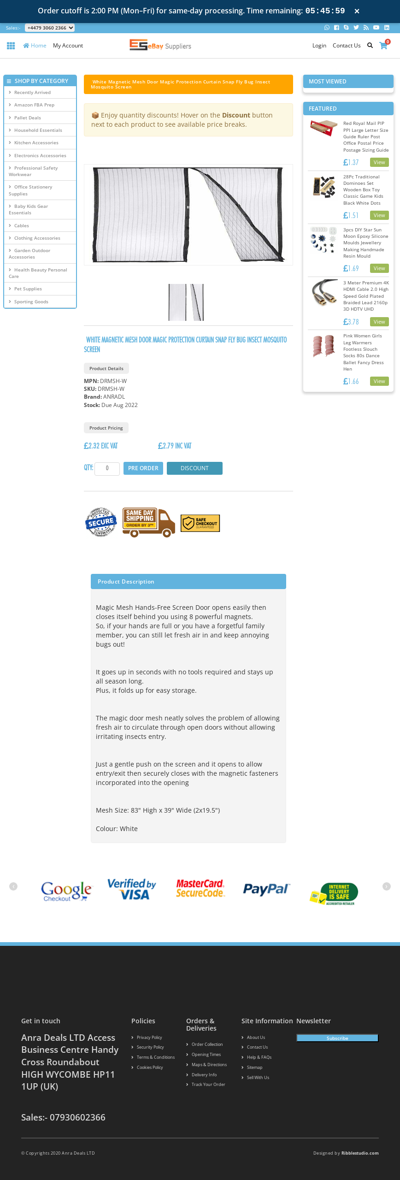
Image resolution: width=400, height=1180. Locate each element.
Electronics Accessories (37, 155)
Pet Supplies (25, 288)
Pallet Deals (25, 117)
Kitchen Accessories (34, 142)
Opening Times (203, 1054)
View (379, 162)
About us (253, 1037)
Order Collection (204, 1044)
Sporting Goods (28, 301)
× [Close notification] (357, 11)
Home (35, 45)
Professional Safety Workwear (33, 171)
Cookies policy (147, 1067)
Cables (19, 225)
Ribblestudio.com (360, 1153)
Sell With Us (255, 1077)
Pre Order (143, 468)
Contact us (254, 1047)
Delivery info (201, 1075)
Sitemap (252, 1067)
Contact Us (347, 45)
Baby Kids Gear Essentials (28, 209)
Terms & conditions (153, 1057)
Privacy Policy (146, 1037)
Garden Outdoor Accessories (29, 253)
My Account (68, 45)
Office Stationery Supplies (30, 189)
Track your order (205, 1084)
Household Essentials (35, 130)
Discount (195, 468)
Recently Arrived (30, 92)
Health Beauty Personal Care (38, 272)
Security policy (147, 1047)
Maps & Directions (206, 1065)
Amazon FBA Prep (31, 104)
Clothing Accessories (34, 238)
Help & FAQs (256, 1057)
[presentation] (13, 886)
